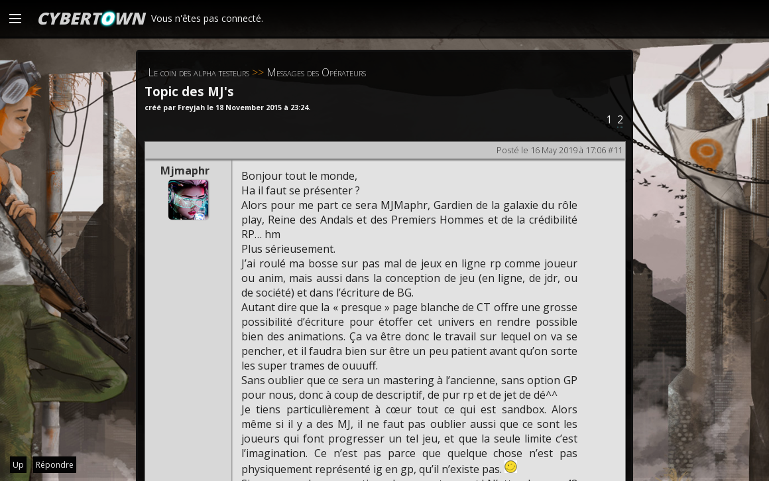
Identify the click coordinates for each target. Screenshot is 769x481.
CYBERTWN (90, 18)
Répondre (55, 464)
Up (18, 464)
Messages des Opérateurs (316, 72)
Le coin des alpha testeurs (198, 72)
